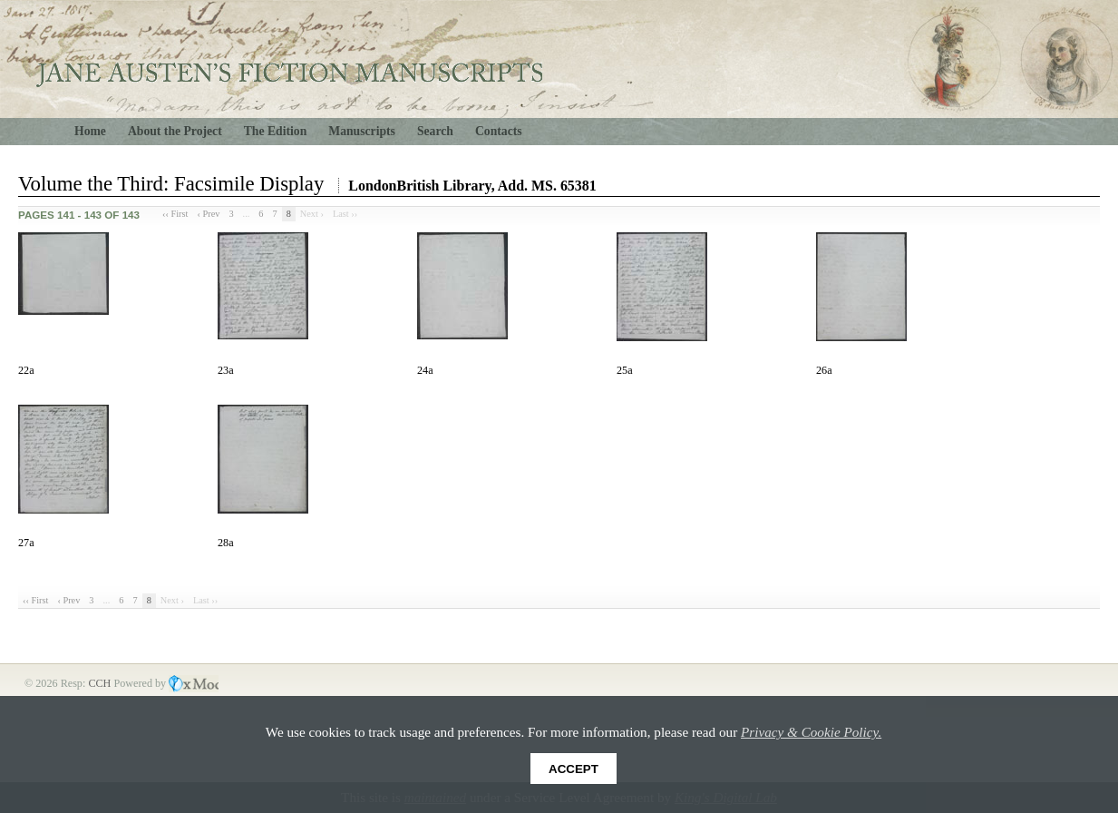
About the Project (175, 131)
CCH (100, 683)
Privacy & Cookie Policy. (811, 732)
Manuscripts (361, 131)
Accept (573, 769)
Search (435, 131)
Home (90, 131)
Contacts (498, 131)
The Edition (275, 131)
